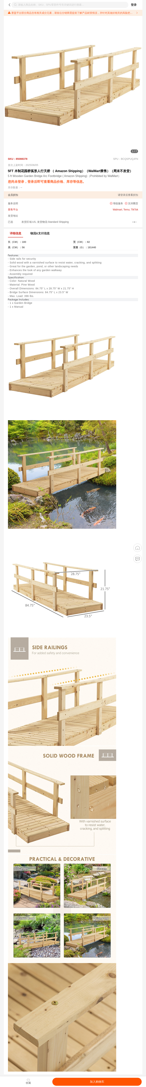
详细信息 (15, 233)
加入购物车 (97, 1081)
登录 (134, 4)
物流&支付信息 (40, 233)
